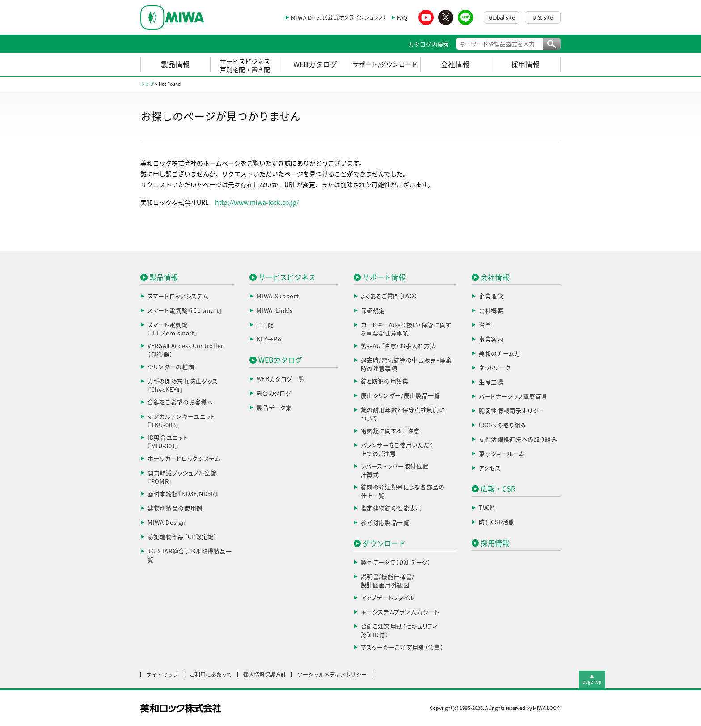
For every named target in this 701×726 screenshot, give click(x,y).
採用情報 (525, 64)
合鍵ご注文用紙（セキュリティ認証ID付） (399, 631)
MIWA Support (278, 296)
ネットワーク (495, 368)
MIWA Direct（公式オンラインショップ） (338, 17)
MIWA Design (167, 523)
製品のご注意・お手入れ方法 (398, 346)
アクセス (490, 468)
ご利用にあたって (211, 674)
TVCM (487, 508)
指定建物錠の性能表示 (391, 508)
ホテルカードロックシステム (184, 459)
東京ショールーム (501, 454)
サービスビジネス (287, 277)
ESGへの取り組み (503, 425)
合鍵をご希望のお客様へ (180, 402)
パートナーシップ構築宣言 (513, 396)
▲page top (592, 679)
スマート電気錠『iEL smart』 (185, 311)
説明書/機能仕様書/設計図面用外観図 (388, 581)
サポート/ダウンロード (385, 64)
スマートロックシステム (178, 296)
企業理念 (491, 296)
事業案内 (491, 339)
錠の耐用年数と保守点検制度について (403, 414)
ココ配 (265, 325)
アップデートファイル (388, 598)
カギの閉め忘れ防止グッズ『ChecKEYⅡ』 (183, 385)
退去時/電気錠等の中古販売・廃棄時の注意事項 (406, 364)
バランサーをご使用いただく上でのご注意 (397, 449)
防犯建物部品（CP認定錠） (182, 537)
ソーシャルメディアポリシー (332, 674)
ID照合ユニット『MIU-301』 (167, 442)
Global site (502, 17)
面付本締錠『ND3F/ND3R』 (183, 494)
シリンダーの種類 (171, 367)
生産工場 (491, 382)
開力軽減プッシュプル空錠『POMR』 (182, 477)
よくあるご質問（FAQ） (389, 296)
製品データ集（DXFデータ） (396, 562)
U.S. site (542, 17)
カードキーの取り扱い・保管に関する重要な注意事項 (406, 329)
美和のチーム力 (499, 354)
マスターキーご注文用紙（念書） (402, 647)
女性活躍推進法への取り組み (518, 439)
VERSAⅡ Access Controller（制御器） (186, 350)
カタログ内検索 (428, 44)
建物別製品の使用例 (175, 508)
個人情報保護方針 (264, 674)
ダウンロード (384, 543)
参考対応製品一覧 (385, 523)
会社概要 (491, 311)
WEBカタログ (315, 64)
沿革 (485, 325)
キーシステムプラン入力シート (400, 612)
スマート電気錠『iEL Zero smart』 (173, 329)
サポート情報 (384, 277)
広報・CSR (498, 488)
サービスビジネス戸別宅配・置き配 (245, 66)
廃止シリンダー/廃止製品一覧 (400, 396)
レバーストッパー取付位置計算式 (395, 470)
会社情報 (455, 64)
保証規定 (373, 311)
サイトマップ (162, 674)
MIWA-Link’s (275, 311)
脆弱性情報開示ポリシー (512, 411)
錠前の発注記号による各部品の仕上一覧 (403, 491)
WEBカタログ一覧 (281, 379)
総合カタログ (274, 393)
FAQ (402, 17)
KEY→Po (269, 339)
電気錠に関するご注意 (390, 431)
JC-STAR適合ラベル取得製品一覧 (190, 555)
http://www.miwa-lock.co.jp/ (257, 203)
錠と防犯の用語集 (385, 381)
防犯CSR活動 (497, 522)
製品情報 (175, 64)
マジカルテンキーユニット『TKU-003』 (181, 421)
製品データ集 (274, 408)
